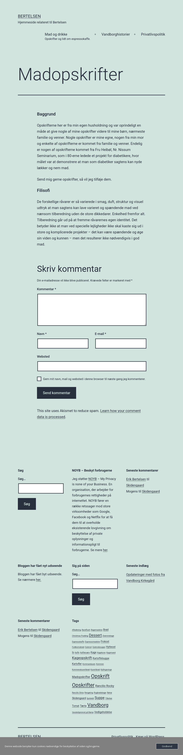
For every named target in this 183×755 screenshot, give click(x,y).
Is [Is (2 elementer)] (73, 652)
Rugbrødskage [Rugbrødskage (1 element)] (100, 693)
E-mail (100, 334)
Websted (43, 356)
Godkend (167, 746)
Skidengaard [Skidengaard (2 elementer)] (79, 698)
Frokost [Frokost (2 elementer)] (105, 641)
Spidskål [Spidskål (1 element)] (90, 698)
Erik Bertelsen (136, 479)
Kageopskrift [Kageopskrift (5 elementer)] (82, 658)
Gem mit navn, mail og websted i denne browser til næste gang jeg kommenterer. (94, 379)
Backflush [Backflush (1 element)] (86, 630)
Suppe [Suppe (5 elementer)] (100, 698)
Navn (42, 334)
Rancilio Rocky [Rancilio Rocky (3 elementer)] (104, 686)
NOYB (92, 479)
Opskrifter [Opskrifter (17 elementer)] (83, 685)
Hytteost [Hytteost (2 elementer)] (110, 646)
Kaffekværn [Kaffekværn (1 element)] (85, 652)
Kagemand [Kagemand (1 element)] (110, 652)
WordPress (156, 737)
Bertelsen (29, 16)
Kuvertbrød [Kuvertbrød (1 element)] (95, 669)
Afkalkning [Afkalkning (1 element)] (76, 630)
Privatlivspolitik (153, 34)
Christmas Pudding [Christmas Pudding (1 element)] (80, 636)
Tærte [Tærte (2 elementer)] (83, 705)
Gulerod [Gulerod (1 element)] (88, 647)
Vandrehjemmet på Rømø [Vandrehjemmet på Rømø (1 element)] (82, 712)
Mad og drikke (67, 36)
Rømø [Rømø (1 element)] (109, 693)
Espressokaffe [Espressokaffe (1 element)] (78, 642)
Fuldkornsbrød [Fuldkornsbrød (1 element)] (78, 647)
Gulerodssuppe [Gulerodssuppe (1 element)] (98, 647)
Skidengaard (135, 485)
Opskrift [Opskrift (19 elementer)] (100, 676)
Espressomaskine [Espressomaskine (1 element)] (92, 642)
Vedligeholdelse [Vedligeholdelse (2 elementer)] (103, 712)
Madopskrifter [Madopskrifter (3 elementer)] (81, 677)
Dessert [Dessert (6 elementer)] (95, 635)
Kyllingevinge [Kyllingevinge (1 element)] (106, 669)
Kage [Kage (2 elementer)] (93, 652)
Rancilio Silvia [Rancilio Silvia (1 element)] (78, 693)
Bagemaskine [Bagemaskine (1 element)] (96, 630)
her (105, 550)
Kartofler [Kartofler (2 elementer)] (77, 663)
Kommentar (46, 289)
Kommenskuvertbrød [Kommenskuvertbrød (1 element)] (81, 669)
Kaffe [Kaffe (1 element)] (77, 652)
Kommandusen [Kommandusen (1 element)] (89, 664)
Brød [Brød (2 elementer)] (105, 629)
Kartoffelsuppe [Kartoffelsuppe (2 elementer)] (101, 658)
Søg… (22, 479)
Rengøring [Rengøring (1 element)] (89, 693)
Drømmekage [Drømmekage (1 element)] (108, 636)
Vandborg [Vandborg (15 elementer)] (97, 705)
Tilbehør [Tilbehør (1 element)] (108, 698)
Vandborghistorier (116, 34)
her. (38, 580)
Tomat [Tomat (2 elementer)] (75, 705)
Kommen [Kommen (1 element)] (100, 664)
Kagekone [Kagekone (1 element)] (101, 652)
